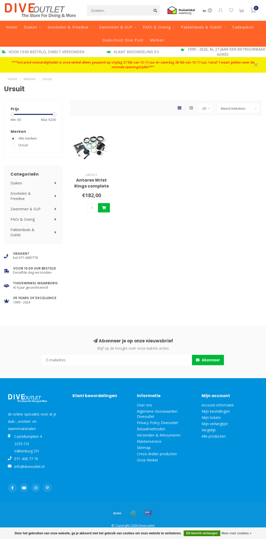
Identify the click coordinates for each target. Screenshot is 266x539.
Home (11, 27)
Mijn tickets (211, 417)
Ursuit (23, 145)
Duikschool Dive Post (122, 40)
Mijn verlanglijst (215, 423)
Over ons (144, 405)
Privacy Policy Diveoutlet (157, 422)
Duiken (30, 27)
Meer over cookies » (236, 533)
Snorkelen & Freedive (68, 27)
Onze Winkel (147, 460)
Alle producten (214, 436)
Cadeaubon (243, 27)
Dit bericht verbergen (202, 533)
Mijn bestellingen (216, 411)
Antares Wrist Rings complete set (91, 186)
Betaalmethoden (151, 428)
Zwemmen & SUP (115, 27)
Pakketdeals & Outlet (201, 27)
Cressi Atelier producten (157, 453)
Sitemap (144, 447)
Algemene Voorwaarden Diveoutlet (157, 414)
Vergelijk (209, 429)
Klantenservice (149, 441)
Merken (157, 40)
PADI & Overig (157, 27)
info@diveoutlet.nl (29, 466)
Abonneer (208, 359)
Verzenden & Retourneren (159, 435)
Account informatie (218, 405)
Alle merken (27, 138)
